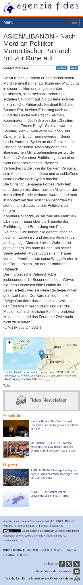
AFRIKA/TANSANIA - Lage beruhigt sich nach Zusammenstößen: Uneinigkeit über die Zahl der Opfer (55, 474)
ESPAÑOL (58, 550)
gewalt (74, 68)
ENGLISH (45, 550)
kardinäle (62, 68)
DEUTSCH (10, 555)
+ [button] (9, 343)
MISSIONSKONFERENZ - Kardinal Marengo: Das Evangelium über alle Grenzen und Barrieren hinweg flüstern (53, 447)
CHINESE (23, 555)
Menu (9, 22)
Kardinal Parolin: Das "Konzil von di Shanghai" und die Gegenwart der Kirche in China (55, 425)
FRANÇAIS (72, 550)
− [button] (9, 349)
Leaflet (8, 372)
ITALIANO (32, 550)
